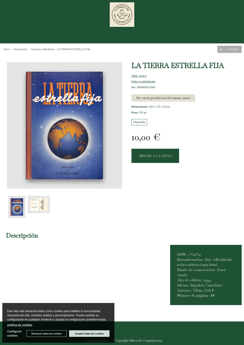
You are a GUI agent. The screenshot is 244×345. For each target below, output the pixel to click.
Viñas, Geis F (139, 75)
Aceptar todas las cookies (89, 333)
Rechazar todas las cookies (46, 333)
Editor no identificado (143, 81)
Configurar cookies (14, 333)
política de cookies (19, 325)
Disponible (139, 122)
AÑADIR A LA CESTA (155, 156)
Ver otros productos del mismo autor (163, 98)
